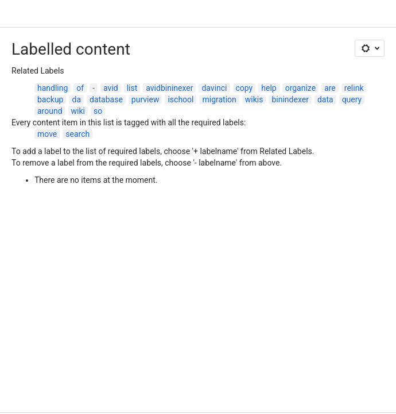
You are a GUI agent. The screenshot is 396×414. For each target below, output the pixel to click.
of (80, 88)
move (47, 134)
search (77, 134)
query (352, 99)
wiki (78, 111)
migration (219, 99)
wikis (254, 99)
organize (300, 88)
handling (52, 88)
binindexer (289, 99)
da (76, 99)
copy (244, 88)
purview (145, 99)
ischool (180, 99)
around (50, 111)
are (330, 88)
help (268, 88)
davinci (214, 88)
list (132, 88)
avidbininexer (169, 88)
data (325, 99)
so (98, 111)
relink (354, 88)
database (106, 99)
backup (50, 99)
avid (110, 88)
